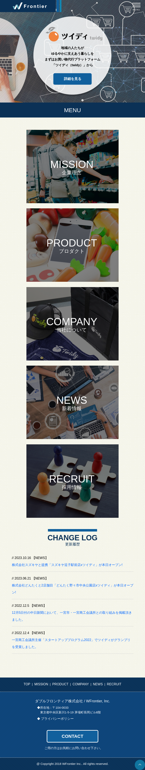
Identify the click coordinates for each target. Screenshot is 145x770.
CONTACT (72, 736)
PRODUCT (60, 684)
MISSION (41, 684)
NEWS (98, 684)
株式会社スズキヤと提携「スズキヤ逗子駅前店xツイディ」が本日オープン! (67, 565)
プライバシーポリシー (57, 718)
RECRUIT (114, 684)
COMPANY (80, 684)
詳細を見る (72, 79)
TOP (27, 684)
